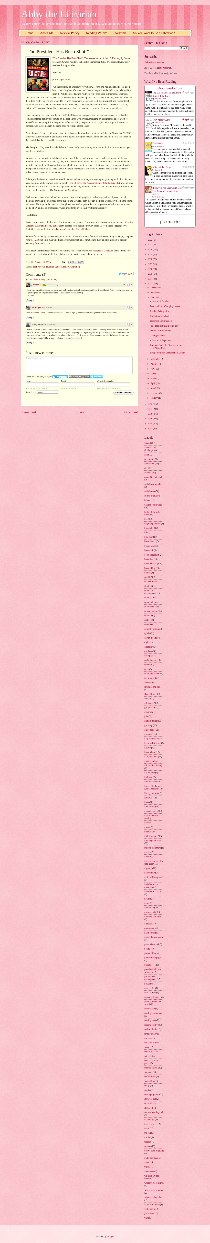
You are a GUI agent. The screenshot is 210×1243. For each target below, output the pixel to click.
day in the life (150, 638)
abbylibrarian (165, 68)
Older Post (131, 412)
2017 (150, 264)
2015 (150, 274)
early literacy (150, 660)
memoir (147, 831)
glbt (146, 716)
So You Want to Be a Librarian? (154, 33)
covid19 (148, 615)
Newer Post (28, 412)
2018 (150, 259)
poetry (147, 949)
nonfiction (75, 267)
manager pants (151, 811)
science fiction (151, 1068)
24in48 (147, 443)
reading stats (150, 1020)
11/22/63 (36, 239)
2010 (150, 414)
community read (151, 602)
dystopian (148, 655)
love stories (149, 806)
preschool (148, 965)
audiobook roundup (153, 484)
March (154, 388)
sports (147, 1090)
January (154, 398)
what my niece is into (154, 1183)
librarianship (150, 781)
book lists (148, 559)
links (146, 802)
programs (148, 984)
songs (146, 1085)
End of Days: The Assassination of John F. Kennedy (94, 183)
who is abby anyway (153, 1190)
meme (147, 827)
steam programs (151, 1094)
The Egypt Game (157, 335)
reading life (149, 1008)
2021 (150, 244)
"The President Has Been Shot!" (164, 326)
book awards (150, 546)
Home (29, 33)
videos (147, 1167)
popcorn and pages (152, 957)
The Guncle (157, 143)
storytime (148, 1103)
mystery (148, 868)
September (156, 359)
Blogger (110, 1236)
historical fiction (151, 743)
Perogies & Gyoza (101, 250)
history (66, 267)
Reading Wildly (96, 33)
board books (150, 541)
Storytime (120, 33)
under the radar (151, 1158)
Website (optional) (105, 381)
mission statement (152, 848)
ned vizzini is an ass (153, 891)
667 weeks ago (53, 285)
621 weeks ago (50, 324)
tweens (147, 1146)
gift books (149, 703)
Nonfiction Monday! (159, 316)
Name (28, 381)
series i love (149, 1081)
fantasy (147, 682)
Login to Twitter (96, 376)
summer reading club (153, 1112)
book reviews (39, 267)
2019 (150, 254)
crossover (148, 624)
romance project (151, 1042)
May (153, 378)
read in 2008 (150, 992)
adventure (148, 459)
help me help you (152, 738)
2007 (150, 428)
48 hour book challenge (150, 449)
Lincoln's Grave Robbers (78, 229)
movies (147, 852)
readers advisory (151, 997)
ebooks (147, 664)
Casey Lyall (158, 170)
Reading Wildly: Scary (160, 311)
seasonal (148, 1072)
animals (147, 472)
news (146, 903)
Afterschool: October (159, 301)
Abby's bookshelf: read (170, 88)
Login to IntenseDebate (60, 376)
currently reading (152, 629)
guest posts (149, 730)
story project (150, 1099)
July (153, 369)
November (156, 292)
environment (150, 678)
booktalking (149, 568)
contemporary (150, 611)
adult (146, 455)
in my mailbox (151, 756)
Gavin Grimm (159, 197)
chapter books (150, 581)
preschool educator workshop (153, 970)
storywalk (148, 1108)
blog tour (148, 537)
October (154, 297)
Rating (42, 279)
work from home (152, 1204)
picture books (150, 944)
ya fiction (148, 1209)
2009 (150, 418)
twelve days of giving (154, 1151)
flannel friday (150, 694)
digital (147, 642)
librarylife (148, 798)
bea (145, 519)
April (153, 383)
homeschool (149, 752)
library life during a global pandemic (153, 787)
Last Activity (52, 279)
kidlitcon (148, 777)
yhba (146, 1218)
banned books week (153, 505)
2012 (150, 404)
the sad (147, 1133)
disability (148, 647)
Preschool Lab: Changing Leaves (165, 306)
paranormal (149, 933)
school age (149, 1051)
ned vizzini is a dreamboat (151, 885)
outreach (148, 923)
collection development (150, 592)
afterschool (149, 463)
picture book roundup (154, 937)
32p (44, 285)
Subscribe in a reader (154, 62)
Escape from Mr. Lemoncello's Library (167, 353)
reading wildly (151, 1025)
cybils (147, 633)
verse (146, 1162)
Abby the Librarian (59, 14)
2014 (150, 279)
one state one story (152, 916)
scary (146, 1047)
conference (149, 606)
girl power (149, 707)
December (155, 287)
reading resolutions (153, 1013)
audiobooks (149, 491)
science (147, 1056)
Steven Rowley (160, 146)
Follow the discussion (131, 273)
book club (148, 550)
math (146, 822)
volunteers (149, 1171)
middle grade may (152, 840)
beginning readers (152, 523)
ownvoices (149, 928)
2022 (150, 240)
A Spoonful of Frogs (161, 167)
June (153, 373)
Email (63, 381)
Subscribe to (42, 392)
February (155, 393)
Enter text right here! (79, 365)
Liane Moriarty (160, 122)
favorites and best (54, 267)
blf (145, 532)
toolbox (147, 1142)
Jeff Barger (36, 307)
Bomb (59, 229)
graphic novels (151, 721)
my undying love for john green (153, 862)
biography (149, 528)
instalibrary (149, 772)
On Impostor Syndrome (160, 330)
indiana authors (151, 761)
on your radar (150, 912)
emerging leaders (152, 673)
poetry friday (150, 953)
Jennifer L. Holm (160, 99)
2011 (150, 409)
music (147, 856)
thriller (147, 1137)
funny (147, 698)
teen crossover (150, 1124)
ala (145, 468)
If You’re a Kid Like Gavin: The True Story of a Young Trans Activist (167, 191)
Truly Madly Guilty (161, 120)
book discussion (151, 555)
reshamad (37, 284)
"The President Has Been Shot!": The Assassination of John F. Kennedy (86, 58)
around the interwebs (153, 477)
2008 (150, 423)
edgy (146, 669)
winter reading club (153, 1197)
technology (149, 1119)
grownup (148, 725)
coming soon (150, 597)
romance (148, 1038)
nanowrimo (149, 872)
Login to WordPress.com (79, 376)
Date (35, 279)
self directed (150, 1076)
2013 (150, 283)
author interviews (152, 496)
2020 (150, 249)
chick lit (148, 586)
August (154, 364)
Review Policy (69, 33)
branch (147, 572)
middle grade (150, 836)
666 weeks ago (47, 307)
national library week (154, 877)
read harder (149, 988)
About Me (46, 33)
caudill (147, 577)
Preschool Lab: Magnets (161, 321)
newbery (148, 899)
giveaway (148, 712)
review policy (150, 1034)
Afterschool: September (160, 340)
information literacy (153, 765)
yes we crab (149, 1213)
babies (147, 500)
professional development (150, 978)
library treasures (151, 793)
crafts (146, 620)
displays (148, 651)
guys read (148, 734)
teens (146, 1128)
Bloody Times (52, 225)
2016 (150, 269)
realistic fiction (151, 1029)
